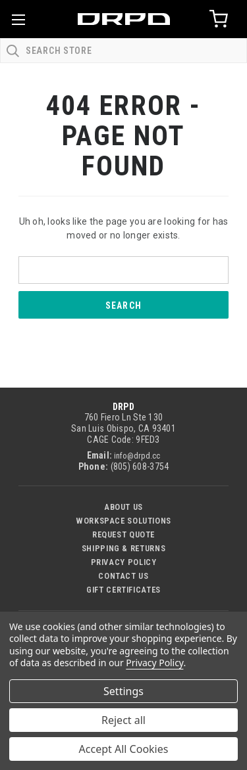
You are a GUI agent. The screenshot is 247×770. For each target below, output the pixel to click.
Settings (123, 691)
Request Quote (123, 534)
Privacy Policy (124, 562)
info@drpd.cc (137, 456)
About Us (123, 507)
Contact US (123, 576)
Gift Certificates (123, 590)
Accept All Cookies (124, 749)
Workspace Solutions (123, 521)
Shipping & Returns (123, 548)
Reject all (123, 720)
